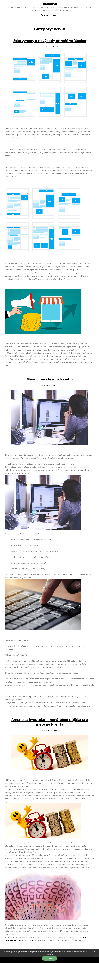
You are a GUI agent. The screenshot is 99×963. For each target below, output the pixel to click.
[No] (96, 956)
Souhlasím (49, 958)
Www (55, 46)
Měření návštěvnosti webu (49, 379)
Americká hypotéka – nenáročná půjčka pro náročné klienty (49, 722)
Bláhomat (49, 4)
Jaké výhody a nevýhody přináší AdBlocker (49, 40)
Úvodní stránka (48, 15)
